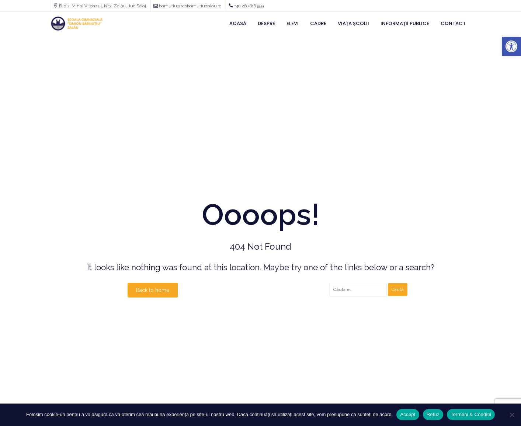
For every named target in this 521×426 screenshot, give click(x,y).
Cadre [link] (318, 23)
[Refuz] (511, 414)
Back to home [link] (152, 290)
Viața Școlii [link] (353, 23)
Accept (407, 414)
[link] (511, 46)
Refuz (433, 414)
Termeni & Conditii (471, 414)
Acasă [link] (237, 23)
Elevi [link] (292, 23)
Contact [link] (453, 23)
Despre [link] (266, 23)
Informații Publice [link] (405, 23)
